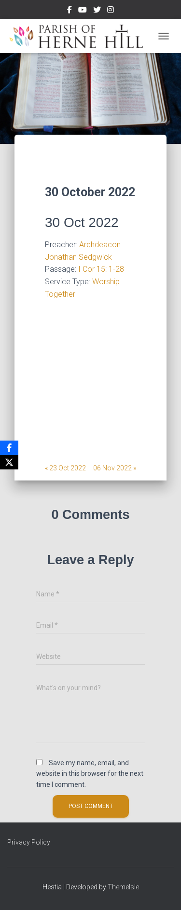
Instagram (110, 11)
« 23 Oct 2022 (65, 468)
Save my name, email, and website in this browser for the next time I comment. (89, 773)
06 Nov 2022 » (114, 468)
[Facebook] (9, 448)
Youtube (82, 11)
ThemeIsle (123, 887)
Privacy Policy (28, 842)
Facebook (69, 11)
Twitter (97, 11)
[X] (9, 462)
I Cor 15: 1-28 (101, 269)
